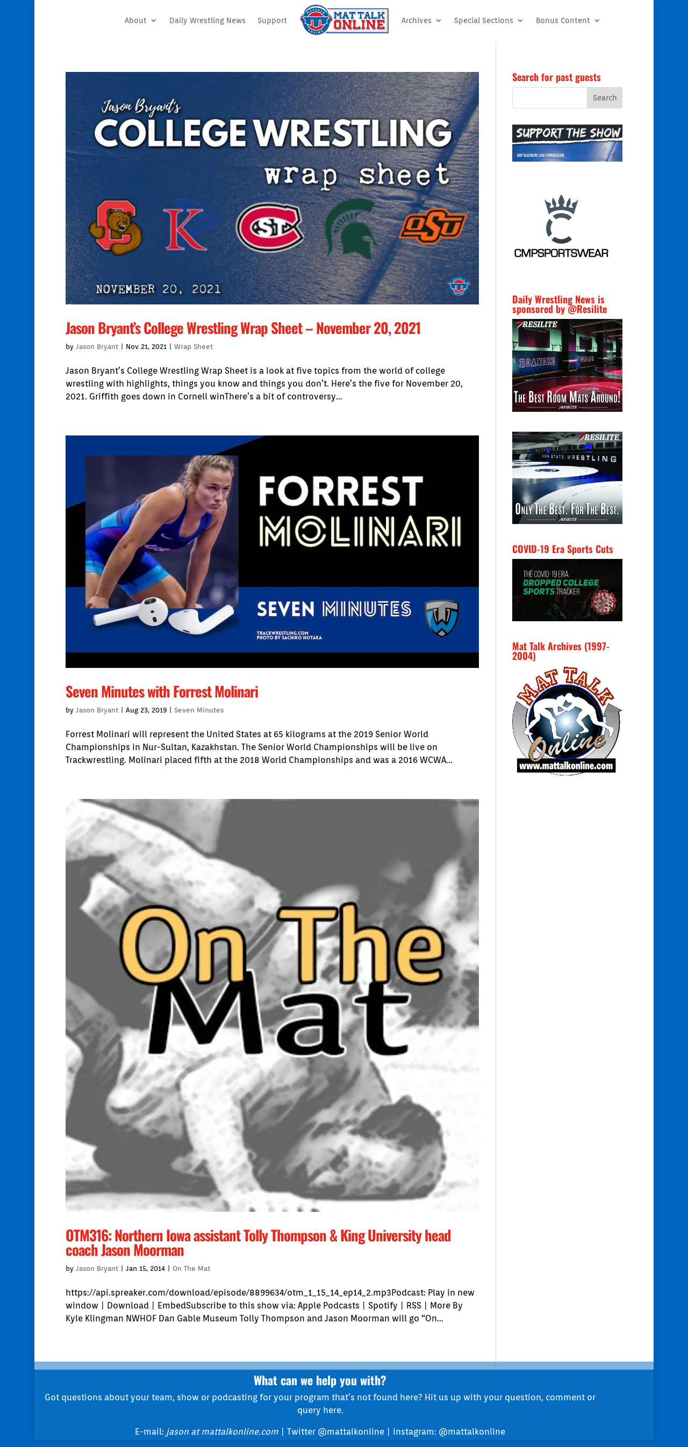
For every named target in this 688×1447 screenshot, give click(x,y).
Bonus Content (563, 20)
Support (272, 20)
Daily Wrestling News (207, 20)
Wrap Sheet (193, 347)
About (136, 20)
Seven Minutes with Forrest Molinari (162, 691)
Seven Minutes (199, 710)
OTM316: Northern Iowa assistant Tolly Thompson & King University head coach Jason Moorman (258, 1242)
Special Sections (483, 20)
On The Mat (191, 1268)
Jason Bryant (97, 347)
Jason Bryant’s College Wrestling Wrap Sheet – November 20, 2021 (243, 327)
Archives (417, 20)
